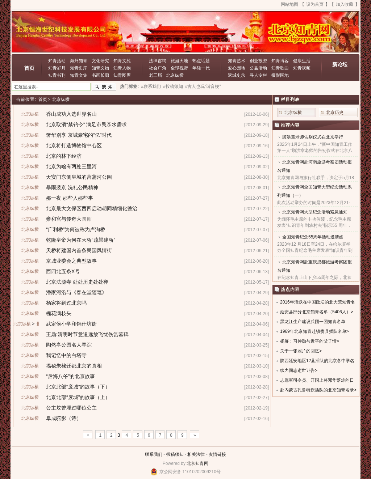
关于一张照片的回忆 (299, 350)
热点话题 (201, 60)
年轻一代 (201, 68)
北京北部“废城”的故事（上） (78, 397)
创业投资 (258, 60)
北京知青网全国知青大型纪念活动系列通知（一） (314, 191)
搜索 (104, 87)
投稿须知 (175, 454)
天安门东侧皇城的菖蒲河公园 (79, 177)
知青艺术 (236, 60)
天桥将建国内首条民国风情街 (79, 250)
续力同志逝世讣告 (297, 370)
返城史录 (236, 75)
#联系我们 (151, 86)
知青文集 (78, 75)
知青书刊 (57, 75)
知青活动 (57, 60)
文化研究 (100, 60)
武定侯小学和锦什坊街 (71, 324)
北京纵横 (175, 75)
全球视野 (179, 68)
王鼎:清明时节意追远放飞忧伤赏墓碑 (87, 334)
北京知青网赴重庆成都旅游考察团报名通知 (314, 266)
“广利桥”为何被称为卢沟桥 (75, 229)
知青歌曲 (280, 68)
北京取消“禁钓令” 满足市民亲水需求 (86, 124)
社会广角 (157, 68)
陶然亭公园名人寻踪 (69, 345)
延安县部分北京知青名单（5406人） (315, 311)
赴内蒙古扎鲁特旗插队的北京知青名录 (317, 390)
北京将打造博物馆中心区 (74, 145)
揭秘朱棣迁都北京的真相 (74, 366)
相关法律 (196, 454)
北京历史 (334, 112)
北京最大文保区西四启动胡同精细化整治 (91, 208)
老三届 (155, 75)
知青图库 (122, 75)
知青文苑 (122, 60)
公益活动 (258, 68)
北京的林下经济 (64, 156)
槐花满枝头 (58, 313)
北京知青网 (197, 463)
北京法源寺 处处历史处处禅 (77, 282)
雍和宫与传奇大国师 (69, 219)
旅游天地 (179, 60)
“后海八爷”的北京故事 (70, 376)
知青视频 (301, 68)
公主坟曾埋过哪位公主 (71, 408)
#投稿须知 (173, 86)
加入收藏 (344, 4)
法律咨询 (157, 60)
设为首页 (315, 4)
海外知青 (78, 60)
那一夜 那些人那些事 (69, 198)
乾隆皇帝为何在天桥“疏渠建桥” (80, 240)
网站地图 (289, 4)
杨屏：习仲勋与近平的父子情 (308, 341)
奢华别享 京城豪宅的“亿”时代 (79, 135)
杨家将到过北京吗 (66, 303)
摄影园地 (280, 75)
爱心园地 (236, 68)
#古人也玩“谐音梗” (203, 86)
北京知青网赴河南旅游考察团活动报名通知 (314, 166)
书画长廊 (100, 75)
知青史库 (78, 68)
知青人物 (122, 68)
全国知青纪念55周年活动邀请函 (312, 237)
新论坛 (339, 64)
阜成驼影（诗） (64, 418)
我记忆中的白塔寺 (66, 355)
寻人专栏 (258, 75)
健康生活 (301, 60)
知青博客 (280, 60)
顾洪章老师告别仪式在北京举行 (312, 137)
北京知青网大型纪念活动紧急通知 (314, 212)
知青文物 (100, 68)
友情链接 (217, 454)
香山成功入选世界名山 (71, 114)
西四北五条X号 (63, 271)
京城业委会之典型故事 (71, 261)
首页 (29, 68)
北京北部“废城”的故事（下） (78, 387)
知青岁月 (57, 68)
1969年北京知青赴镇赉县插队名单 (313, 331)
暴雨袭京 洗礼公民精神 (72, 187)
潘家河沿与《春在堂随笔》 (76, 292)
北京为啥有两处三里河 (71, 166)
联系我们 (153, 454)
